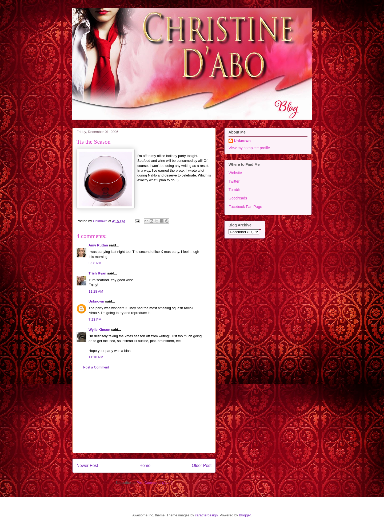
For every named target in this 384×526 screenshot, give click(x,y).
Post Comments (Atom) (155, 483)
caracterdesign (206, 515)
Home (145, 465)
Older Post (201, 465)
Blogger (245, 515)
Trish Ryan (97, 273)
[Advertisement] (144, 415)
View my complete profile (249, 148)
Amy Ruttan (98, 245)
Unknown (96, 301)
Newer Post (87, 465)
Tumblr (234, 189)
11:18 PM (96, 357)
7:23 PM (95, 319)
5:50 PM (95, 263)
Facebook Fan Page (245, 207)
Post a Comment (96, 367)
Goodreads (238, 198)
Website (235, 173)
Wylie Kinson (99, 330)
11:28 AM (96, 291)
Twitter (234, 181)
